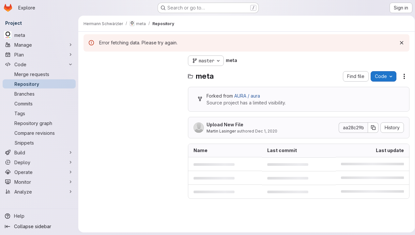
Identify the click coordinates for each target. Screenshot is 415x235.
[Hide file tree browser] (89, 60)
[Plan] (39, 54)
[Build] (39, 152)
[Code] (39, 64)
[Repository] (39, 83)
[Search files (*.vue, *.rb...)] (132, 74)
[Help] (39, 216)
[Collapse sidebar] (39, 226)
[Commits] (39, 103)
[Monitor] (39, 181)
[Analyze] (39, 191)
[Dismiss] (399, 43)
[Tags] (39, 113)
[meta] (39, 34)
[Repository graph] (39, 123)
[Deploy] (39, 162)
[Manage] (39, 44)
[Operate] (39, 172)
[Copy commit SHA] (371, 127)
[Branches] (39, 93)
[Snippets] (39, 142)
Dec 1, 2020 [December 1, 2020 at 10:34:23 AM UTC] (266, 131)
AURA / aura (247, 96)
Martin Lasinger (221, 131)
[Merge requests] (39, 74)
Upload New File (225, 124)
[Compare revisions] (39, 132)
